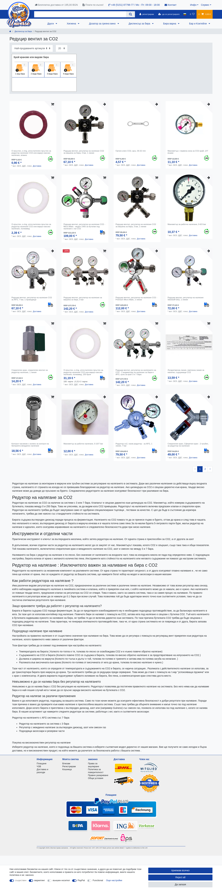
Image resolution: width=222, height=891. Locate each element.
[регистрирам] (147, 14)
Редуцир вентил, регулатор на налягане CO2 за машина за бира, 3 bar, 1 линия (83, 152)
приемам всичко (180, 870)
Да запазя (180, 884)
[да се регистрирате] (168, 14)
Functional (98, 880)
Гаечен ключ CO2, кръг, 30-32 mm (131, 151)
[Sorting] (32, 48)
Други (50, 23)
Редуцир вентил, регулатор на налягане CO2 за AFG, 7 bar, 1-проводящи (31, 298)
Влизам (66, 763)
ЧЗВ (39, 766)
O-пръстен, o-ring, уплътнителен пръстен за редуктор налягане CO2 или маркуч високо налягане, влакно (31, 153)
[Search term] (80, 14)
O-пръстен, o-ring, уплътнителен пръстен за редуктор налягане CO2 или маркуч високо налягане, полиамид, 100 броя (83, 372)
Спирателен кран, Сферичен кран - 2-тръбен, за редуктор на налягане (188, 445)
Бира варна (170, 23)
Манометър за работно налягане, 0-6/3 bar (187, 224)
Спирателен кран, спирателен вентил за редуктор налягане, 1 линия (29, 371)
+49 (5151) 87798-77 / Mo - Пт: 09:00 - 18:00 (134, 4)
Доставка (37, 166)
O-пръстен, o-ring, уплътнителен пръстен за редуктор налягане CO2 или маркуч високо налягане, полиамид (31, 226)
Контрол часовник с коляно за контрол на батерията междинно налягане (30, 445)
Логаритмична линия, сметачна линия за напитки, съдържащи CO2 (186, 371)
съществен (21, 880)
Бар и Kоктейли (198, 23)
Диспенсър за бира (140, 23)
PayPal (81, 880)
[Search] (130, 14)
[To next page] (210, 469)
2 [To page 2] (205, 469)
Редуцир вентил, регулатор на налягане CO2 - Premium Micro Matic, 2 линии (136, 298)
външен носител (61, 880)
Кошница (67, 769)
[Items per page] (61, 48)
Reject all (180, 877)
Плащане (41, 763)
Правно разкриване (98, 775)
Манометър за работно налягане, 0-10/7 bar (83, 444)
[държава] (185, 14)
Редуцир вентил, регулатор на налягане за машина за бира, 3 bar (82, 298)
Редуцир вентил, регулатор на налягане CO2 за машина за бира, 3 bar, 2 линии (136, 225)
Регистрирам (69, 766)
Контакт (170, 4)
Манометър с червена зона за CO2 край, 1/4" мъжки (188, 152)
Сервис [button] (205, 4)
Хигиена (72, 23)
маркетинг (39, 880)
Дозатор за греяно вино (102, 23)
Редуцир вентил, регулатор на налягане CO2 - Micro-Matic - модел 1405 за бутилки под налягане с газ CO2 (84, 226)
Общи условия (95, 778)
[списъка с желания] (192, 14)
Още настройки (114, 880)
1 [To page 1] (200, 469)
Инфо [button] (193, 4)
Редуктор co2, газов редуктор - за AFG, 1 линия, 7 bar (134, 445)
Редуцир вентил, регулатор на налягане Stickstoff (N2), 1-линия (185, 298)
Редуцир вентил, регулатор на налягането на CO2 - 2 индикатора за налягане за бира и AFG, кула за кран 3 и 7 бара (136, 372)
